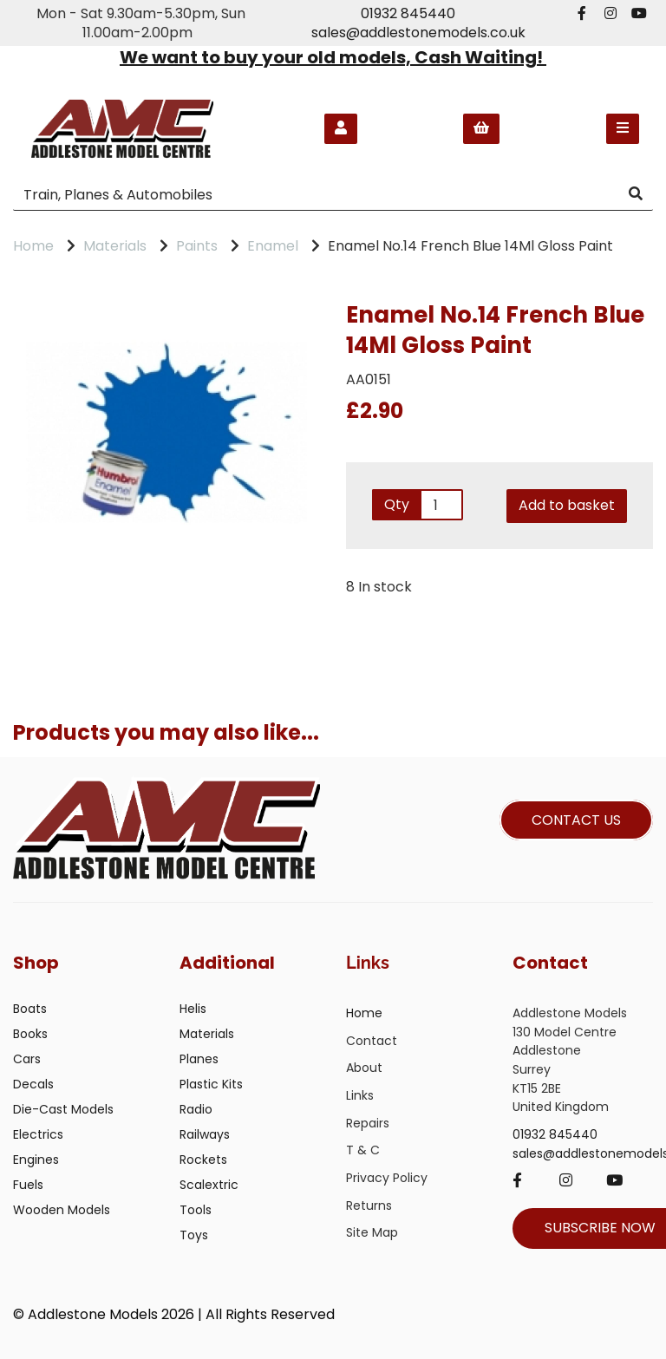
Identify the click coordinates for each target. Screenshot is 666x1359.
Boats (30, 1008)
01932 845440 (408, 13)
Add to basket (567, 505)
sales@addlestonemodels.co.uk (418, 32)
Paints (197, 246)
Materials (115, 246)
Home (33, 246)
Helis (193, 1008)
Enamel (272, 246)
